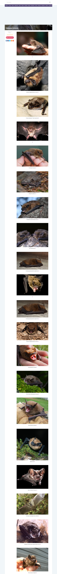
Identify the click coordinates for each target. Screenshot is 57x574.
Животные (16, 5)
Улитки (47, 5)
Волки (29, 5)
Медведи (43, 5)
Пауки (23, 5)
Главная (6, 5)
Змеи (36, 5)
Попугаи (39, 5)
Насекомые (50, 5)
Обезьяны (32, 5)
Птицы (10, 5)
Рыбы (13, 5)
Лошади (26, 5)
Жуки (20, 5)
